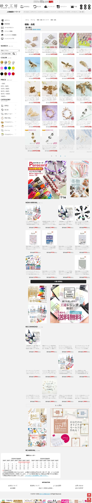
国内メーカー (6, 114)
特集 (73, 6)
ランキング (49, 6)
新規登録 (5, 24)
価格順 (34, 29)
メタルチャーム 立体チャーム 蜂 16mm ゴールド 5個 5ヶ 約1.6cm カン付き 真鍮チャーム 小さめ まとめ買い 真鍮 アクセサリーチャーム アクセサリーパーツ (66, 76)
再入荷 (37, 6)
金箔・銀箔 (82, 11)
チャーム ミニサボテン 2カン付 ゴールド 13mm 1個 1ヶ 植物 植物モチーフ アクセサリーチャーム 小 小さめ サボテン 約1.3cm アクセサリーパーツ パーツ (32, 100)
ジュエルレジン (47, 11)
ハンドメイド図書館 (8, 35)
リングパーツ (40, 11)
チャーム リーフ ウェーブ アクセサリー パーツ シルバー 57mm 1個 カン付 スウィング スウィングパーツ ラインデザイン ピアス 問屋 (84, 124)
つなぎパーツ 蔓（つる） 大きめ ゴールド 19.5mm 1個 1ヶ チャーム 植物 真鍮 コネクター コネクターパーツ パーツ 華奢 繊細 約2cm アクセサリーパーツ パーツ (49, 124)
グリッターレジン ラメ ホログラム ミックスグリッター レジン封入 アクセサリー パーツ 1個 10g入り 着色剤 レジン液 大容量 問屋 (33, 373)
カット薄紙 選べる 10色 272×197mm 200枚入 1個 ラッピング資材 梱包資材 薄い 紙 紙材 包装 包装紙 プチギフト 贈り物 (82, 373)
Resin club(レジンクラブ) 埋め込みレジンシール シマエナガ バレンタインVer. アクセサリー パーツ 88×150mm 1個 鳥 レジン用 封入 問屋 (49, 274)
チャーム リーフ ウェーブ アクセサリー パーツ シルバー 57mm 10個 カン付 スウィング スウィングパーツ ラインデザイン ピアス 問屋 (49, 148)
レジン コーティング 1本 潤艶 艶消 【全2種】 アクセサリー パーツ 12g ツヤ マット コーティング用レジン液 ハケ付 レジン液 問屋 (82, 224)
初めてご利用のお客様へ (46, 488)
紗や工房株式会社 (45, 494)
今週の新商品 (58, 281)
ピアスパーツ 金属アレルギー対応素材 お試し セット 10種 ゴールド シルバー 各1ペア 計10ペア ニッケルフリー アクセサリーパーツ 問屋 (49, 398)
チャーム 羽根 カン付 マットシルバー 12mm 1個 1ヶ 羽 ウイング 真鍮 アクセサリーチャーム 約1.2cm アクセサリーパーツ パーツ (66, 52)
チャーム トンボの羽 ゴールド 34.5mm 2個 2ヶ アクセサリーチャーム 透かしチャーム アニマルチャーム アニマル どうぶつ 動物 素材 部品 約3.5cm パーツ (32, 124)
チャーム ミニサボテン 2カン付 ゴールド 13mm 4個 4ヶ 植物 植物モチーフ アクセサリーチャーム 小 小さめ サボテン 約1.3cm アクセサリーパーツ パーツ (49, 100)
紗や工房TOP (79, 488)
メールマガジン (7, 27)
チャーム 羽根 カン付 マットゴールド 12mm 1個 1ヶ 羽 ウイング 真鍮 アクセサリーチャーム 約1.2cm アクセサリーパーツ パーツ (66, 148)
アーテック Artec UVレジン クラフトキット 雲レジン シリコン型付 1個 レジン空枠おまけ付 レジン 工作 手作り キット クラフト (82, 398)
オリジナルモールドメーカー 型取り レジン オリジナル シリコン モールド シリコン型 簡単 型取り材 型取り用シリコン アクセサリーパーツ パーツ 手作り (82, 348)
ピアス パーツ (33, 11)
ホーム (27, 19)
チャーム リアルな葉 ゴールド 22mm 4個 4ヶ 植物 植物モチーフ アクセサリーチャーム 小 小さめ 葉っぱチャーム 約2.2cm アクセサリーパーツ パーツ (84, 100)
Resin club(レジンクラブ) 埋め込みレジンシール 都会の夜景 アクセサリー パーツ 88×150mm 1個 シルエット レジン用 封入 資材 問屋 (49, 249)
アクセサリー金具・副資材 (7, 122)
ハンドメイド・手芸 (7, 126)
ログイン (5, 20)
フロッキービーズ (61, 11)
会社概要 (12, 488)
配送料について (35, 485)
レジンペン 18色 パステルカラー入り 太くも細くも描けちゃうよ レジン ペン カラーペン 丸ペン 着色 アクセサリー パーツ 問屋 (49, 373)
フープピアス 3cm (68, 11)
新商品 (4, 105)
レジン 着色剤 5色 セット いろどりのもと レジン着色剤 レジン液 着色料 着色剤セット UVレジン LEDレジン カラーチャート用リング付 (33, 224)
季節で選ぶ (6, 118)
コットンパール (54, 11)
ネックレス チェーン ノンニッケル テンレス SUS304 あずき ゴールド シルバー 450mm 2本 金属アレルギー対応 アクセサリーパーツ (66, 348)
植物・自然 (53, 19)
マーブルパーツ (75, 11)
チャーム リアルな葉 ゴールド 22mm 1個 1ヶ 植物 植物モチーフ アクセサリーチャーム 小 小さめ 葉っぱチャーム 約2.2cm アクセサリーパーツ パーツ (66, 100)
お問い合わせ (79, 485)
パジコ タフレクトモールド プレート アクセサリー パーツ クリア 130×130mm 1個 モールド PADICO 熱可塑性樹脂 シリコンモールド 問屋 (33, 274)
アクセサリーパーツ (7, 134)
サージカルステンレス (27, 11)
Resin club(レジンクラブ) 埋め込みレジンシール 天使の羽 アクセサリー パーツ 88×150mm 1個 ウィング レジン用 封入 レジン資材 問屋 (66, 249)
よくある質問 (57, 485)
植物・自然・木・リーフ (43, 19)
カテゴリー (61, 6)
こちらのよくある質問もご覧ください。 (36, 475)
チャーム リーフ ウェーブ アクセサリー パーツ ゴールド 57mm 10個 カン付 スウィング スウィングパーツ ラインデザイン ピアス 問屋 (32, 148)
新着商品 (24, 6)
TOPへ (89, 495)
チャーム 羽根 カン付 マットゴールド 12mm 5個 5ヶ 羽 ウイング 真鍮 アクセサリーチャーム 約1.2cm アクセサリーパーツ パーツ (84, 148)
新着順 (39, 29)
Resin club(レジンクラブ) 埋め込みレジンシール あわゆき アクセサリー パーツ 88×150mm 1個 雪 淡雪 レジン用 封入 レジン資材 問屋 (82, 274)
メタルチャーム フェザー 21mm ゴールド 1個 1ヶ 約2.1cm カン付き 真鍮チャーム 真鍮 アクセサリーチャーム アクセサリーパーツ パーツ (49, 76)
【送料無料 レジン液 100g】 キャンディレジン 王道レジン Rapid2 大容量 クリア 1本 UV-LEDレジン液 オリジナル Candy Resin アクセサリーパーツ (66, 224)
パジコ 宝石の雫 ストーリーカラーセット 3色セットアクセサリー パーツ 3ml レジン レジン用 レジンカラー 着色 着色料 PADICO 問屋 (33, 398)
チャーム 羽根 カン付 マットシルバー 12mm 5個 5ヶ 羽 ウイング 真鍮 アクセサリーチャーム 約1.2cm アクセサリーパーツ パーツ (84, 52)
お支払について (12, 485)
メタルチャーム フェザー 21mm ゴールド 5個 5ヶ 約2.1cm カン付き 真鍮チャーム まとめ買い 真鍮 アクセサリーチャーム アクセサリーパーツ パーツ (84, 76)
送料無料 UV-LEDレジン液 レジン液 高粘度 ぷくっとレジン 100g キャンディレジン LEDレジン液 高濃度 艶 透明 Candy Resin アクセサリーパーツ (49, 224)
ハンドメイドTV (7, 38)
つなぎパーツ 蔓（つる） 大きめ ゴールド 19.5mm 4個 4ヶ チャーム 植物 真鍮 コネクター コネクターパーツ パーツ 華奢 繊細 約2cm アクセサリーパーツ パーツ (66, 124)
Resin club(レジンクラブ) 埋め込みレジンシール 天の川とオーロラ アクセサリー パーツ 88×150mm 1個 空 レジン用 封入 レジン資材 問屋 (82, 249)
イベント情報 (6, 31)
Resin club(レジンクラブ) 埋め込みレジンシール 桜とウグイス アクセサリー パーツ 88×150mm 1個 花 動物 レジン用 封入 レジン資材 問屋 (33, 249)
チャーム (33, 19)
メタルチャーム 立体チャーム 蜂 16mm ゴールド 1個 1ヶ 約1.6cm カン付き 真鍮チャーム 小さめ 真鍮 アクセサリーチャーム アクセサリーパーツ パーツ (32, 76)
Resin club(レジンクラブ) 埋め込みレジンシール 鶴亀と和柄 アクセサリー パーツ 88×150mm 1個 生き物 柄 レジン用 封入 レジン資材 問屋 (65, 274)
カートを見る (89, 500)
